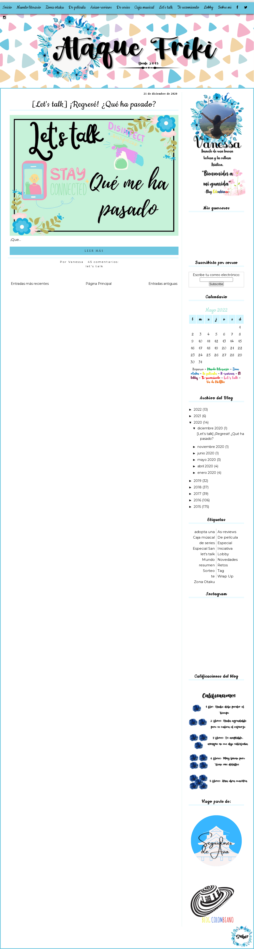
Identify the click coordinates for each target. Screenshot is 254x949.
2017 (198, 494)
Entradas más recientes (30, 284)
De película (77, 7)
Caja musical (144, 7)
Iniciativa (225, 548)
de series (207, 543)
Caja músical (204, 537)
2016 (198, 500)
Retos (223, 565)
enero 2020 (207, 473)
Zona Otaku (204, 582)
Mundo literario (28, 7)
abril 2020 (205, 466)
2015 (198, 507)
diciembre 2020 (210, 428)
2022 (198, 409)
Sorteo (209, 570)
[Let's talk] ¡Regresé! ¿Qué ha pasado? (94, 104)
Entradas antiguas (162, 284)
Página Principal (99, 284)
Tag (221, 570)
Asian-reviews (101, 7)
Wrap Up (225, 576)
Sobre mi (224, 7)
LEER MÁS (94, 251)
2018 (198, 487)
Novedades (228, 559)
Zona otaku (54, 7)
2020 (198, 422)
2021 (198, 416)
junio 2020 (206, 453)
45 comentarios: (104, 262)
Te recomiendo (188, 7)
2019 (198, 481)
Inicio (7, 7)
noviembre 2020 (211, 447)
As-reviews (227, 532)
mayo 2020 (207, 460)
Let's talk (166, 7)
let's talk (94, 266)
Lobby (208, 7)
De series (123, 7)
